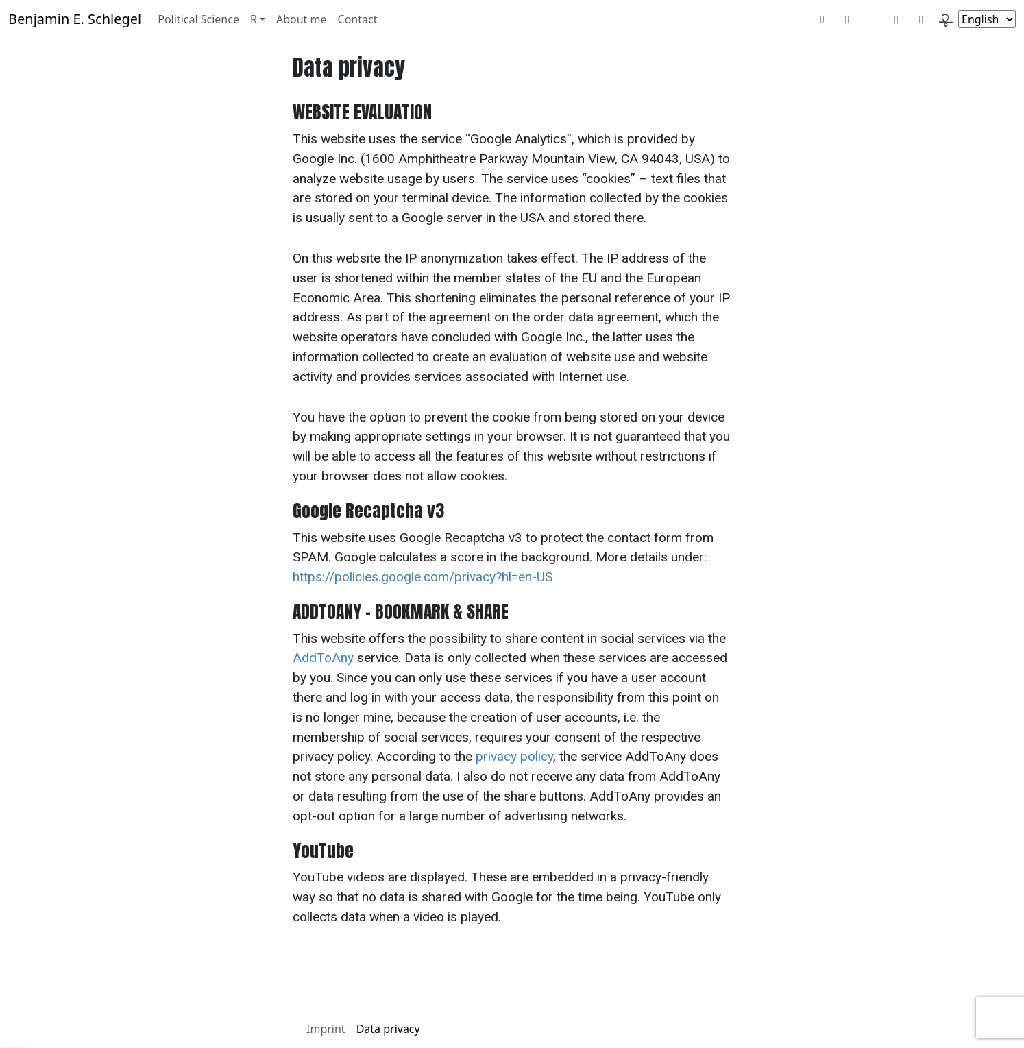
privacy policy (514, 756)
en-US (535, 577)
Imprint (325, 1028)
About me (301, 19)
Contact (358, 19)
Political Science (198, 19)
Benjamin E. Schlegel (74, 19)
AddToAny (323, 658)
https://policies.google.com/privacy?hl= (405, 577)
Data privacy (388, 1028)
